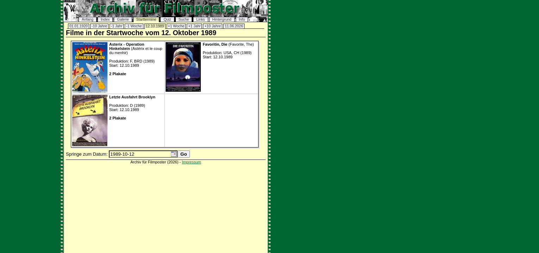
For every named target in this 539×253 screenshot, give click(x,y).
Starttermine (146, 19)
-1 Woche (134, 26)
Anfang (87, 19)
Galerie (123, 19)
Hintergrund (221, 19)
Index (105, 19)
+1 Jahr (194, 26)
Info (242, 19)
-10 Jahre (99, 26)
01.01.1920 (78, 26)
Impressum (191, 162)
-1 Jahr (116, 26)
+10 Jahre (212, 26)
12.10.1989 (155, 26)
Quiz (167, 19)
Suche (184, 19)
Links (200, 19)
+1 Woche (176, 26)
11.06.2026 (234, 26)
